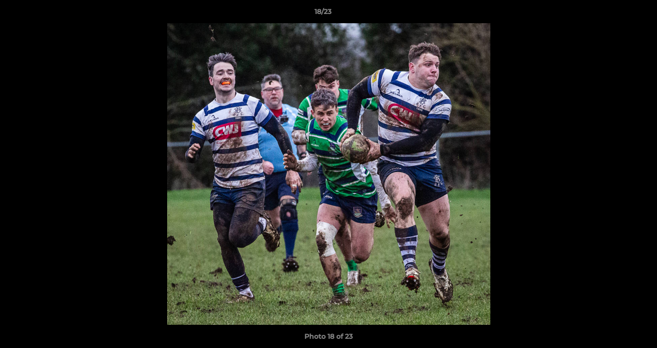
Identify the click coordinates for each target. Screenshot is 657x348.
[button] (616, 14)
